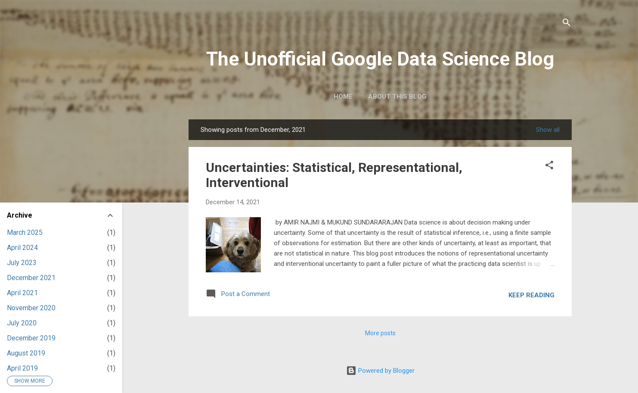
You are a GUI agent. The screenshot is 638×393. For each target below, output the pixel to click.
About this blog (397, 96)
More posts (380, 333)
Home (343, 96)
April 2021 (22, 293)
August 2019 (26, 353)
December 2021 (31, 278)
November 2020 (31, 308)
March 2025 (25, 232)
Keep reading (531, 295)
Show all (548, 130)
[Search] (566, 23)
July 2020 (22, 323)
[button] (549, 166)
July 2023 (22, 263)
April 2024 (22, 247)
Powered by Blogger (380, 370)
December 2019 (31, 338)
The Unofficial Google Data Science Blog (380, 58)
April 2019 (22, 368)
